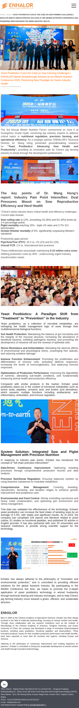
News (8, 15)
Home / (3, 15)
